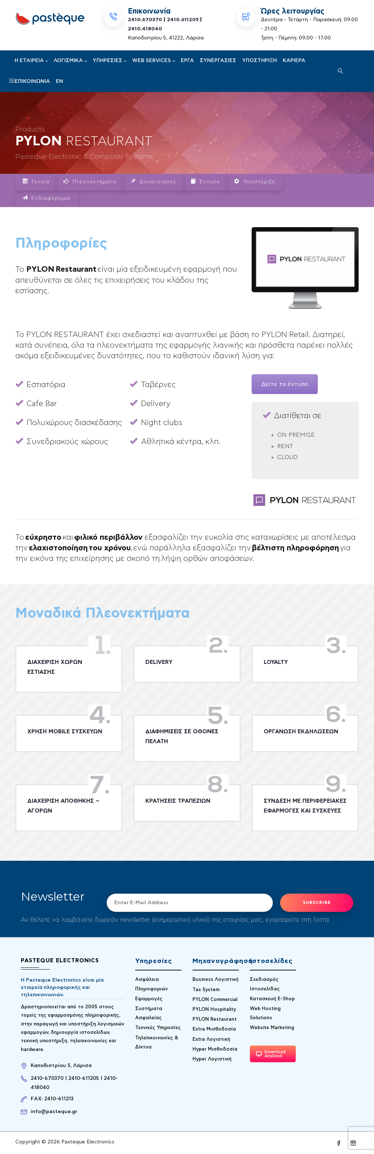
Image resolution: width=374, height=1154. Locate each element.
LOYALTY (276, 662)
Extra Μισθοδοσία (214, 1029)
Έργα (187, 60)
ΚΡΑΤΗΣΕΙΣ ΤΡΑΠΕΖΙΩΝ (177, 801)
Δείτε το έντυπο (284, 384)
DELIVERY (158, 662)
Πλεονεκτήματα (90, 181)
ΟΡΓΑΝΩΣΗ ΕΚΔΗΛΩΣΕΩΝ (301, 731)
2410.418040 (145, 28)
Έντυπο (205, 181)
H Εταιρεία (31, 60)
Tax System (206, 989)
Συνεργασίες (218, 60)
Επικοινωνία (32, 81)
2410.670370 (145, 19)
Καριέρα (294, 60)
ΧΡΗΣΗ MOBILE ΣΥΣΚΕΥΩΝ (64, 731)
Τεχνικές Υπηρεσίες (158, 1027)
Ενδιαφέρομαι (46, 198)
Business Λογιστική (215, 979)
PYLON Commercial (214, 999)
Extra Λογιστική (211, 1039)
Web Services (153, 60)
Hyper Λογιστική (212, 1059)
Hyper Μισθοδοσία (214, 1049)
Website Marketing (272, 1027)
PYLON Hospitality (214, 1009)
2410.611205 (183, 19)
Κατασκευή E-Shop (272, 999)
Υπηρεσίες (109, 60)
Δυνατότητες (153, 181)
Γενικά (36, 181)
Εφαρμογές (149, 999)
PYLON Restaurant (214, 1019)
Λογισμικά (70, 60)
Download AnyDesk (271, 1054)
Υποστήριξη (259, 60)
